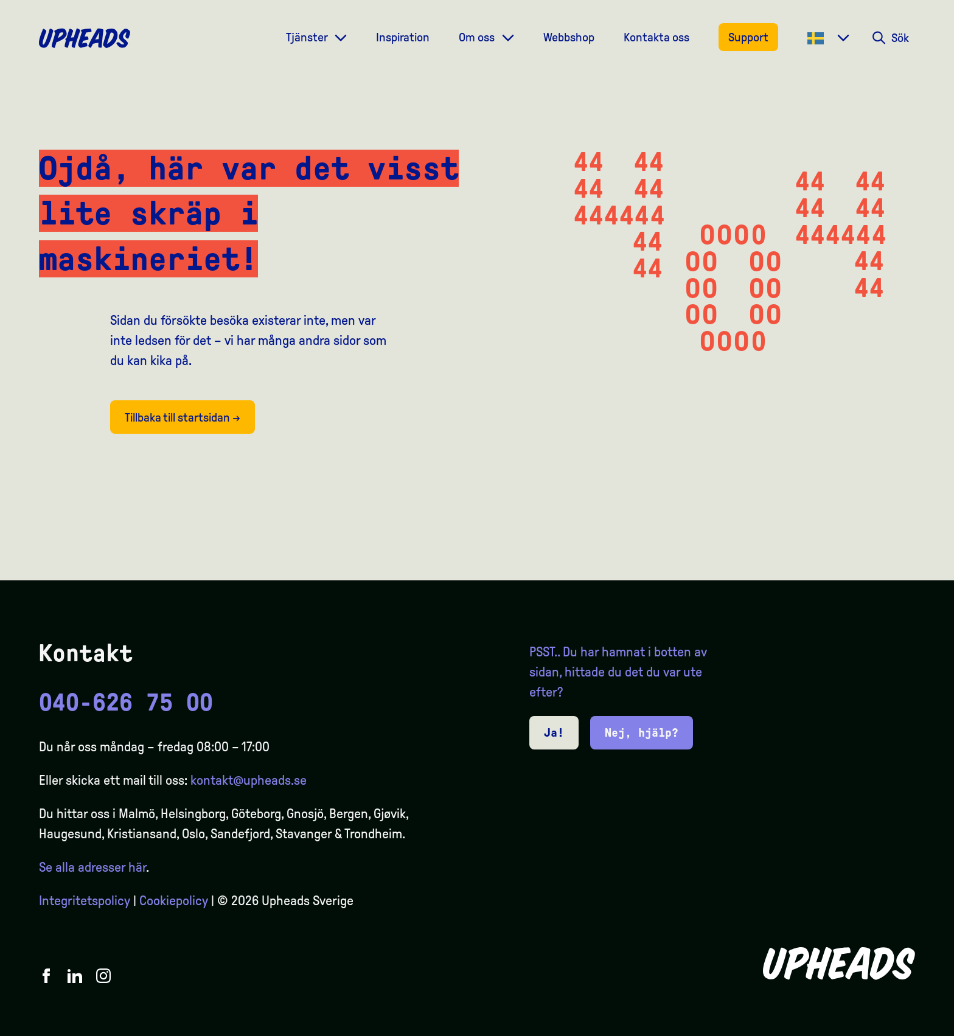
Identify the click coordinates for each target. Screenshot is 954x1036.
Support (748, 37)
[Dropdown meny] (341, 36)
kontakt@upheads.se (248, 780)
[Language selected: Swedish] (905, 1025)
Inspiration (403, 37)
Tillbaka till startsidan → (182, 417)
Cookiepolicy (173, 901)
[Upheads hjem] (84, 38)
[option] (887, 1025)
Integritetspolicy (84, 901)
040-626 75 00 (126, 702)
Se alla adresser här (92, 867)
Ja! (554, 732)
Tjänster (308, 37)
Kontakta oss (656, 37)
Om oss (478, 37)
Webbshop (568, 37)
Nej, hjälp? (641, 732)
